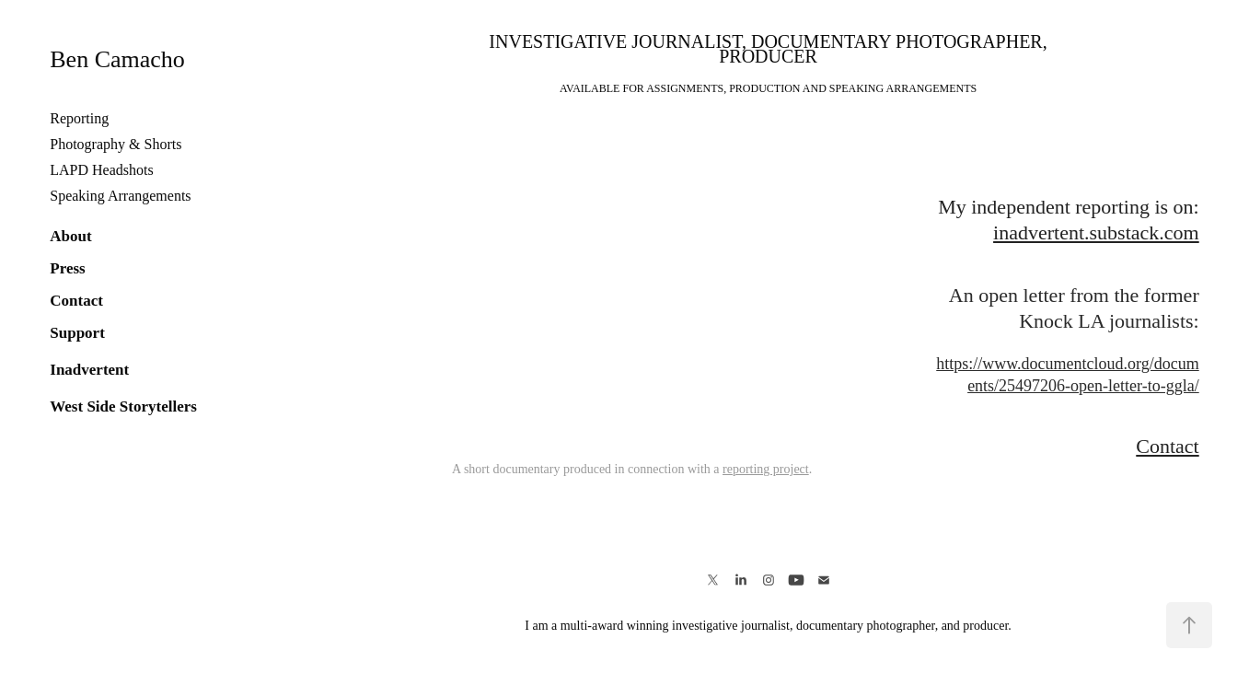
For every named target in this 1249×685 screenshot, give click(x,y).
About (70, 236)
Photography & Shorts (115, 144)
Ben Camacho (117, 59)
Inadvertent (89, 369)
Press (67, 268)
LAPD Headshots (101, 170)
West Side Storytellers (123, 406)
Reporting (79, 118)
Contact (76, 300)
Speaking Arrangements (120, 195)
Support (77, 333)
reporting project (766, 469)
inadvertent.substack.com (1096, 232)
